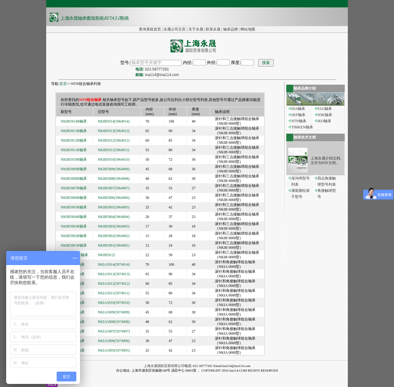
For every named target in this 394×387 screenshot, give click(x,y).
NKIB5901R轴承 (74, 245)
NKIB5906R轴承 (74, 198)
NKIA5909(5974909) (114, 312)
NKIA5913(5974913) (114, 274)
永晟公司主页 (174, 29)
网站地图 (247, 29)
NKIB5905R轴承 (74, 207)
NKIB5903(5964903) (114, 226)
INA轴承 (298, 109)
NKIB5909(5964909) (114, 169)
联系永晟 (213, 29)
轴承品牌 (230, 29)
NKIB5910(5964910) (114, 159)
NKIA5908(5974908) (114, 322)
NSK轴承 (324, 115)
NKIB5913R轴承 (74, 131)
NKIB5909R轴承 (74, 169)
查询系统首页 (150, 29)
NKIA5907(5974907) (114, 331)
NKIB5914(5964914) (114, 121)
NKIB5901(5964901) (114, 245)
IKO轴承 (324, 121)
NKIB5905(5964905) (114, 207)
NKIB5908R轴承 (74, 178)
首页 (63, 84)
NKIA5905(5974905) (114, 350)
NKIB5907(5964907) (114, 188)
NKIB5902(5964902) (114, 236)
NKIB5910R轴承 (74, 159)
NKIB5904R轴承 (74, 217)
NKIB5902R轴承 (74, 236)
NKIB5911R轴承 (74, 150)
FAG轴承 (324, 109)
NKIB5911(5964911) (113, 150)
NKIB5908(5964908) (114, 178)
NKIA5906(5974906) (114, 341)
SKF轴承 (298, 115)
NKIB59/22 (106, 255)
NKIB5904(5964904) (114, 217)
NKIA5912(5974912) (114, 283)
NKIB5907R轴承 (74, 188)
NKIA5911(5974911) (114, 293)
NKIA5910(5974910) (114, 302)
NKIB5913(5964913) (114, 131)
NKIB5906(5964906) (114, 198)
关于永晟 (195, 29)
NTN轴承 (298, 121)
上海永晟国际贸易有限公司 (164, 366)
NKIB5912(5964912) (114, 140)
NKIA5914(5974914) (114, 264)
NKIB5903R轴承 (74, 226)
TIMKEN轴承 (302, 127)
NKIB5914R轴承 (74, 121)
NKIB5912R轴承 (74, 140)
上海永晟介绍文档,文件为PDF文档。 (326, 160)
